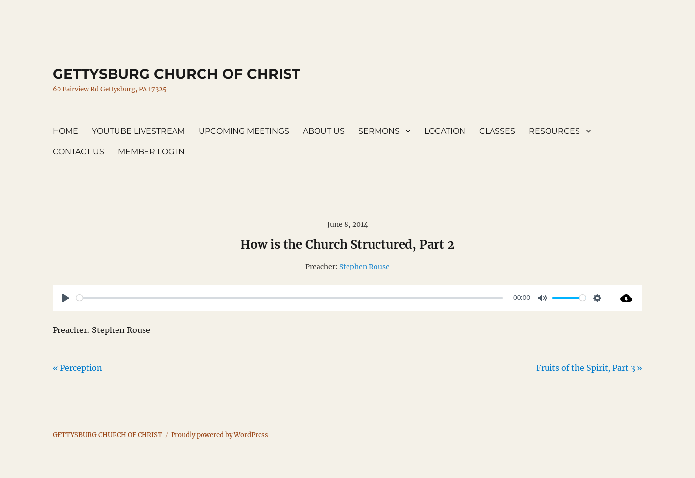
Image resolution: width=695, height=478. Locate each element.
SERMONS (379, 131)
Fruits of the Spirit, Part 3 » (589, 368)
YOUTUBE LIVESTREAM (138, 131)
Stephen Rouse (364, 266)
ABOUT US (324, 131)
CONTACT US (78, 151)
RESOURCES (554, 131)
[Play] (66, 298)
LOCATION (444, 131)
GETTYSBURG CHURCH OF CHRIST (176, 73)
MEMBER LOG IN (151, 151)
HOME (65, 131)
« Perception (77, 368)
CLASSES (497, 131)
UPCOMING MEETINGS (244, 131)
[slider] (289, 297)
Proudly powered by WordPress (219, 435)
